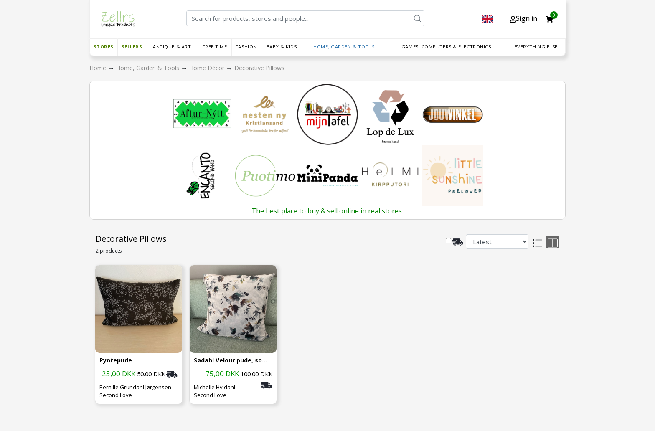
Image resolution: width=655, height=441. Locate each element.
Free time (215, 46)
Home (98, 68)
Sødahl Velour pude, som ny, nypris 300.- (233, 360)
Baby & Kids (282, 46)
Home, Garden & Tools (344, 46)
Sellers (132, 46)
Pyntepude (115, 360)
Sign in (523, 18)
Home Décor (207, 68)
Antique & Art (172, 46)
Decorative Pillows (259, 68)
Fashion (246, 46)
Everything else (536, 46)
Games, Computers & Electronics (446, 46)
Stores (104, 46)
